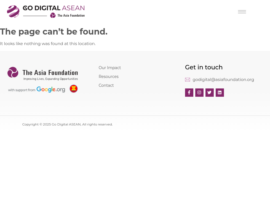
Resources (109, 76)
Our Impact (110, 67)
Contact (106, 85)
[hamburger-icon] (242, 11)
